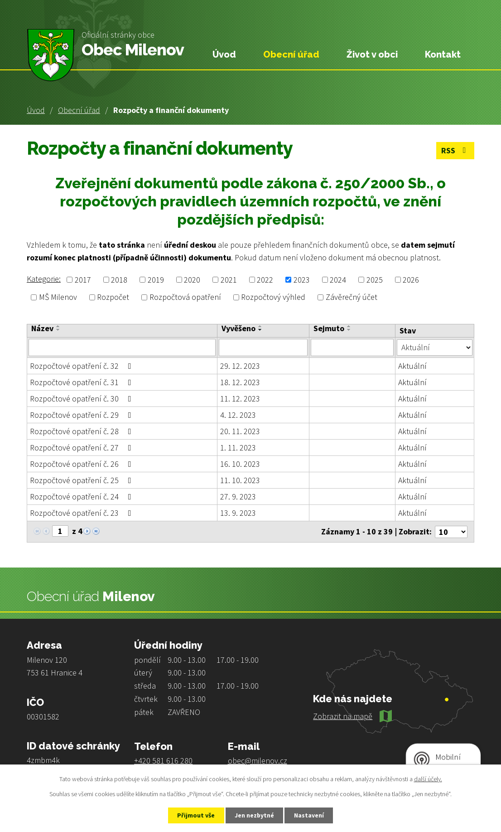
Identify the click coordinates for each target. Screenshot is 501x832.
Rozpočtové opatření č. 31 (82, 382)
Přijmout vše (195, 815)
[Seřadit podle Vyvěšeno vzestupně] (260, 326)
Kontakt (443, 54)
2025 (374, 279)
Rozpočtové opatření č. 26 (82, 464)
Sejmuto (328, 328)
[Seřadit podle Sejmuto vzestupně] (349, 326)
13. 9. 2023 (238, 513)
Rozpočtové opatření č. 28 (82, 431)
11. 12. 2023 (240, 398)
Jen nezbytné (255, 815)
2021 (229, 279)
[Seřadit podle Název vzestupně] (58, 326)
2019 (156, 279)
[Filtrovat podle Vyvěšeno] (263, 347)
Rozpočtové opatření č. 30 (82, 398)
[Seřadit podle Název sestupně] (58, 330)
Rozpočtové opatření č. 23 (82, 513)
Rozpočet (113, 297)
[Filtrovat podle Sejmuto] (352, 347)
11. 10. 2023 (240, 480)
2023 (302, 279)
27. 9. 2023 (238, 496)
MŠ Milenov (58, 297)
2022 (265, 279)
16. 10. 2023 (240, 464)
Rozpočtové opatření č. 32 (82, 366)
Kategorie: (44, 279)
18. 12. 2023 (240, 382)
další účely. (428, 779)
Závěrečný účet (351, 297)
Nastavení (310, 815)
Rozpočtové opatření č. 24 (82, 496)
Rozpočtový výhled (273, 297)
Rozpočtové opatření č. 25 (82, 480)
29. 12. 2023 (240, 366)
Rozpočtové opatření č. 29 (82, 415)
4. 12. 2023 (238, 415)
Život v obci (372, 54)
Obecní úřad (79, 110)
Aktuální (412, 366)
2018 (119, 279)
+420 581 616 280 (163, 760)
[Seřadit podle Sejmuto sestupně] (349, 330)
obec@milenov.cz (257, 760)
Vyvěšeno (238, 328)
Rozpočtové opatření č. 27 (82, 447)
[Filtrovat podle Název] (122, 347)
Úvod (36, 110)
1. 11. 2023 (238, 447)
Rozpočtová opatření (185, 297)
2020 (192, 279)
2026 (411, 279)
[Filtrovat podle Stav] (434, 347)
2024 (338, 279)
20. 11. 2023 (240, 431)
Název (42, 328)
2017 (83, 279)
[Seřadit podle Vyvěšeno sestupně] (260, 330)
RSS (455, 151)
